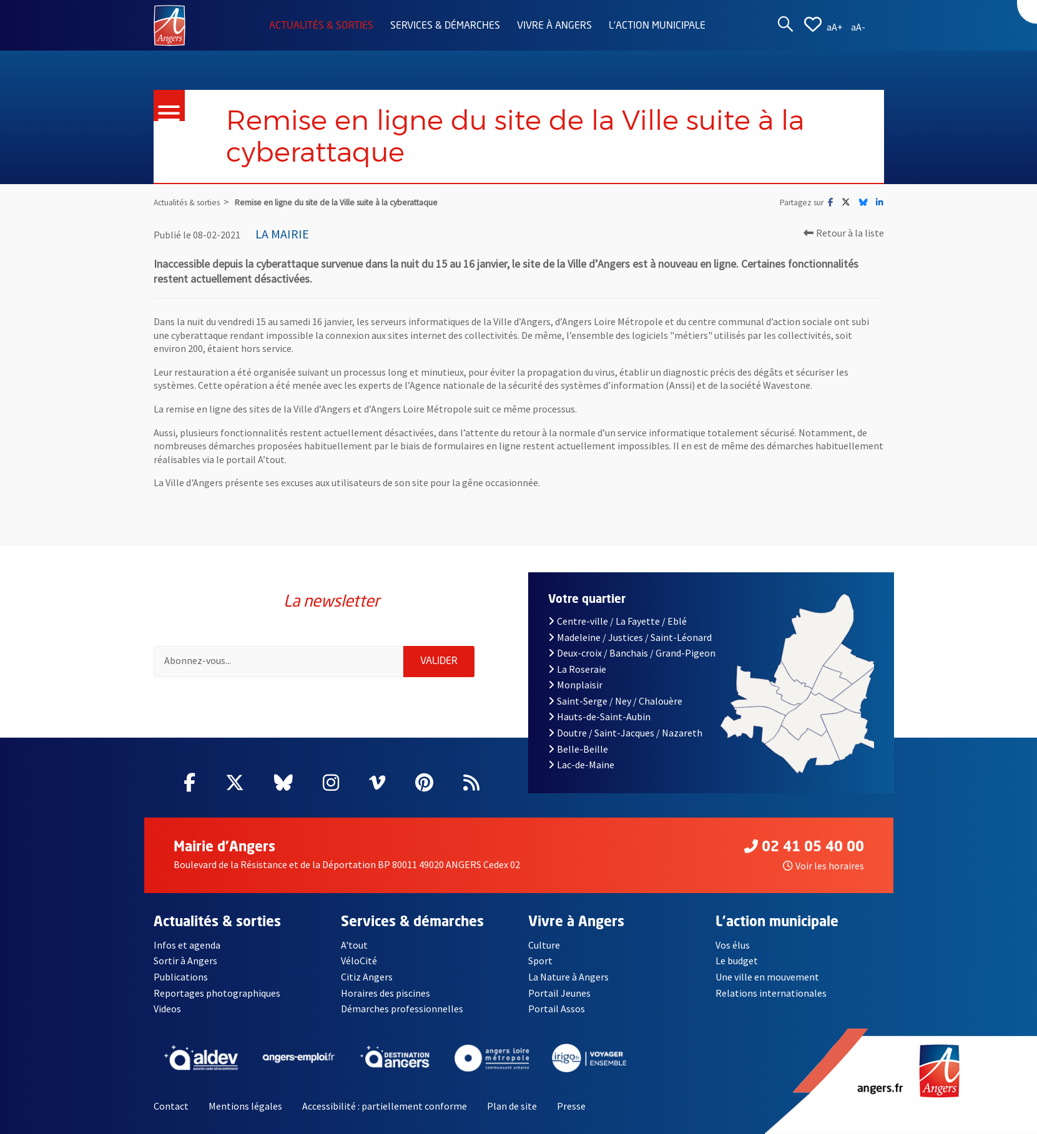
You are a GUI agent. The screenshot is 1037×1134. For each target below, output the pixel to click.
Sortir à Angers (185, 960)
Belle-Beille (578, 749)
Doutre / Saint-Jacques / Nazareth (625, 732)
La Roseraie (577, 669)
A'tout (354, 945)
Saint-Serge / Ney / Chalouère (615, 701)
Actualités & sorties (321, 26)
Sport (540, 960)
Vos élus (732, 945)
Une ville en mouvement (767, 976)
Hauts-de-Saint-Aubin (599, 716)
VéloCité (359, 960)
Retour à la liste (844, 233)
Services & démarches (445, 26)
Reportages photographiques (217, 993)
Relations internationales (771, 993)
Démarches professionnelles (402, 1008)
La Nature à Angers (568, 976)
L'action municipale (657, 26)
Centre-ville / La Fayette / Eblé (617, 621)
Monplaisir (575, 684)
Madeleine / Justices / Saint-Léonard (630, 637)
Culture (544, 945)
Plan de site (512, 1106)
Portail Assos (556, 1008)
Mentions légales (245, 1106)
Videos (167, 1008)
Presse (571, 1106)
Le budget (736, 960)
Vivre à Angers (554, 26)
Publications (181, 976)
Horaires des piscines (385, 993)
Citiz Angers (367, 976)
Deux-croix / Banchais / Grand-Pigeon (631, 653)
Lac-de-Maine (581, 764)
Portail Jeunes (559, 993)
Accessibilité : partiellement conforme (384, 1106)
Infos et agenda (187, 945)
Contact (171, 1106)
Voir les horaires (823, 865)
